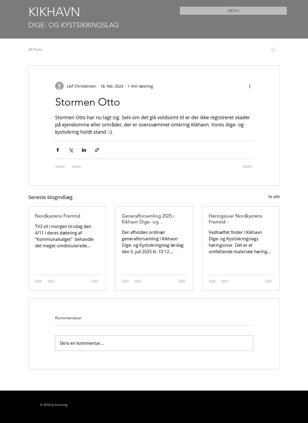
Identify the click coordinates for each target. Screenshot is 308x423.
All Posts (35, 49)
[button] (273, 49)
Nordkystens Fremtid (57, 216)
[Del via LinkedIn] (83, 149)
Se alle (274, 196)
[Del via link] (97, 149)
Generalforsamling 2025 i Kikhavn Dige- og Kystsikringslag (148, 219)
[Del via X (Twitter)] (70, 149)
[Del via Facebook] (57, 149)
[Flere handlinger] (250, 86)
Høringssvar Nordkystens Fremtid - (235, 219)
